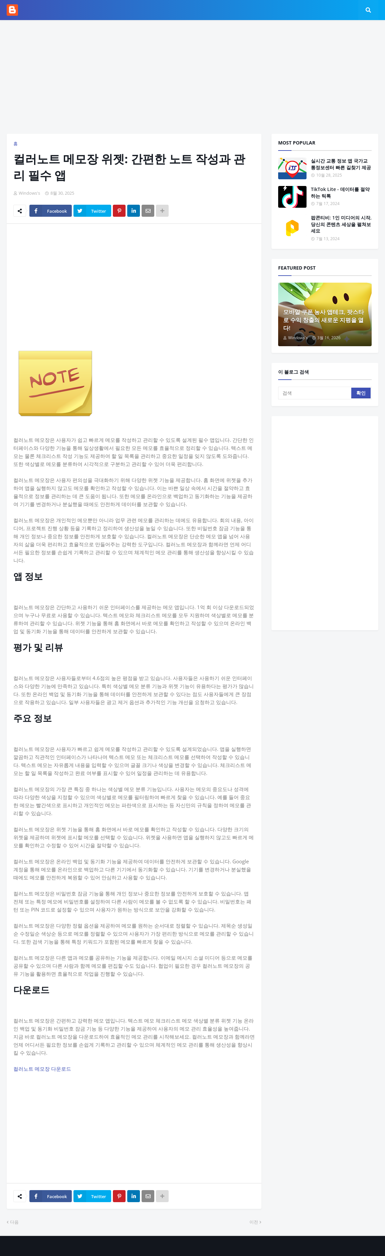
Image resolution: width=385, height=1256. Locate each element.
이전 (253, 1222)
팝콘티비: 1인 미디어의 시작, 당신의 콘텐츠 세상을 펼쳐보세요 (341, 224)
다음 (14, 1222)
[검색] (315, 393)
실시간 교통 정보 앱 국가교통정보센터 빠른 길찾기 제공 (341, 164)
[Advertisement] (192, 77)
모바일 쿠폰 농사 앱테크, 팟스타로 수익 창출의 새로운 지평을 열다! (323, 320)
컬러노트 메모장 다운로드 (42, 1068)
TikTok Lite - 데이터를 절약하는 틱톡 (340, 192)
